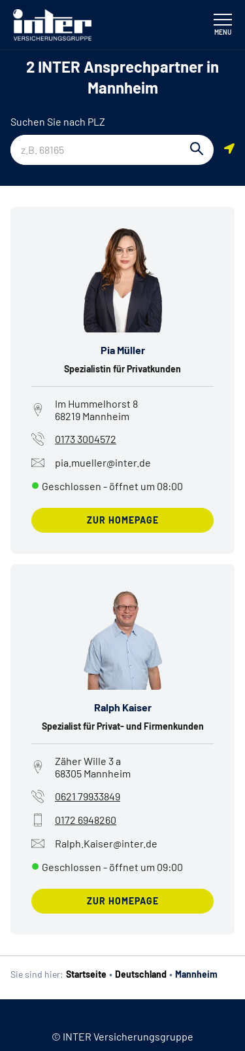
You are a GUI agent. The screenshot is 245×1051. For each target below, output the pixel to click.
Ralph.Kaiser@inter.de (94, 843)
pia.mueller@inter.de (91, 462)
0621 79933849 (87, 796)
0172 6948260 (85, 819)
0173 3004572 (85, 439)
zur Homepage (123, 520)
